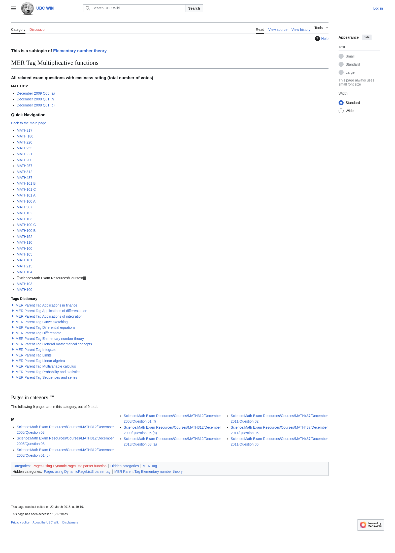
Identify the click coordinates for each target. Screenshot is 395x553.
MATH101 (24, 260)
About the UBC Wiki (45, 522)
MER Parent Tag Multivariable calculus (46, 366)
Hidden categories (124, 466)
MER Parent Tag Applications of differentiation (51, 311)
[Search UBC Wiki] (134, 8)
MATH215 (24, 266)
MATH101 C (26, 189)
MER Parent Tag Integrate (36, 350)
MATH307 (24, 207)
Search (194, 8)
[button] (13, 305)
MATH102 (24, 213)
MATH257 (24, 166)
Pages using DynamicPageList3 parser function (69, 466)
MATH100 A (26, 201)
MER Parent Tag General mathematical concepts (54, 344)
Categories (21, 466)
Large (350, 72)
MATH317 (24, 130)
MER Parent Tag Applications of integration (49, 316)
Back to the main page (28, 123)
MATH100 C (26, 225)
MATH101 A (26, 195)
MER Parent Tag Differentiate (38, 333)
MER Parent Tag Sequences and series (46, 377)
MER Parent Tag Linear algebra (40, 361)
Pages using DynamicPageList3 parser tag (77, 471)
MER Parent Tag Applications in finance (46, 305)
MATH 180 (25, 136)
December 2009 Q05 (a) (36, 93)
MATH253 (24, 148)
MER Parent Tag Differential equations (46, 327)
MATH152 (24, 237)
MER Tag (150, 466)
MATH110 (24, 242)
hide (367, 37)
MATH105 (24, 254)
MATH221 (24, 154)
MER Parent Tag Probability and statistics (48, 372)
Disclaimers (70, 522)
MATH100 (24, 248)
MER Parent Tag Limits (34, 355)
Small (350, 56)
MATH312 (24, 172)
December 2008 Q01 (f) (35, 99)
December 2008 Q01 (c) (35, 105)
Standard (353, 64)
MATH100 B (26, 231)
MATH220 (24, 142)
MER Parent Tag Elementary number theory (50, 339)
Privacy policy (20, 522)
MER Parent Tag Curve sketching (42, 322)
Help (321, 38)
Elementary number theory (80, 50)
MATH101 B (26, 183)
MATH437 (24, 178)
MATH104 (24, 272)
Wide (350, 111)
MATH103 (24, 219)
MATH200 (24, 160)
